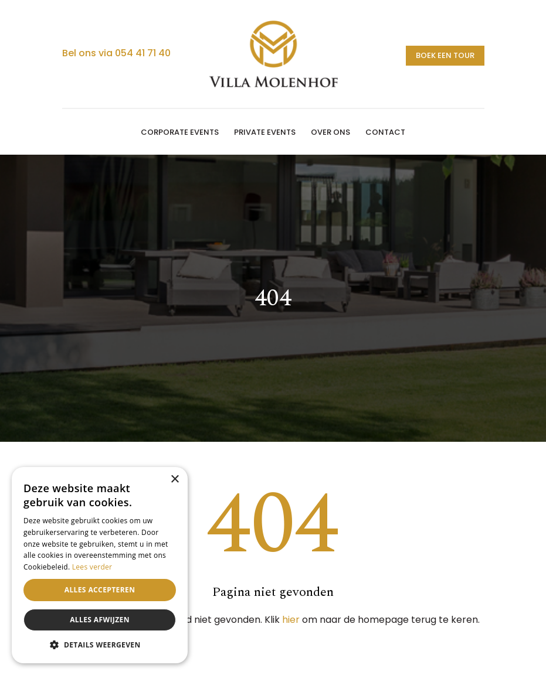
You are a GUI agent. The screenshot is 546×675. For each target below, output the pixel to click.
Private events (265, 132)
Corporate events (180, 132)
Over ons (330, 132)
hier (291, 619)
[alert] (100, 565)
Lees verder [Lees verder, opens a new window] (92, 567)
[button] (99, 645)
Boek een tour (445, 55)
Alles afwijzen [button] (100, 620)
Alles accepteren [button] (100, 590)
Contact (385, 132)
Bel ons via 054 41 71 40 (116, 53)
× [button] (174, 479)
